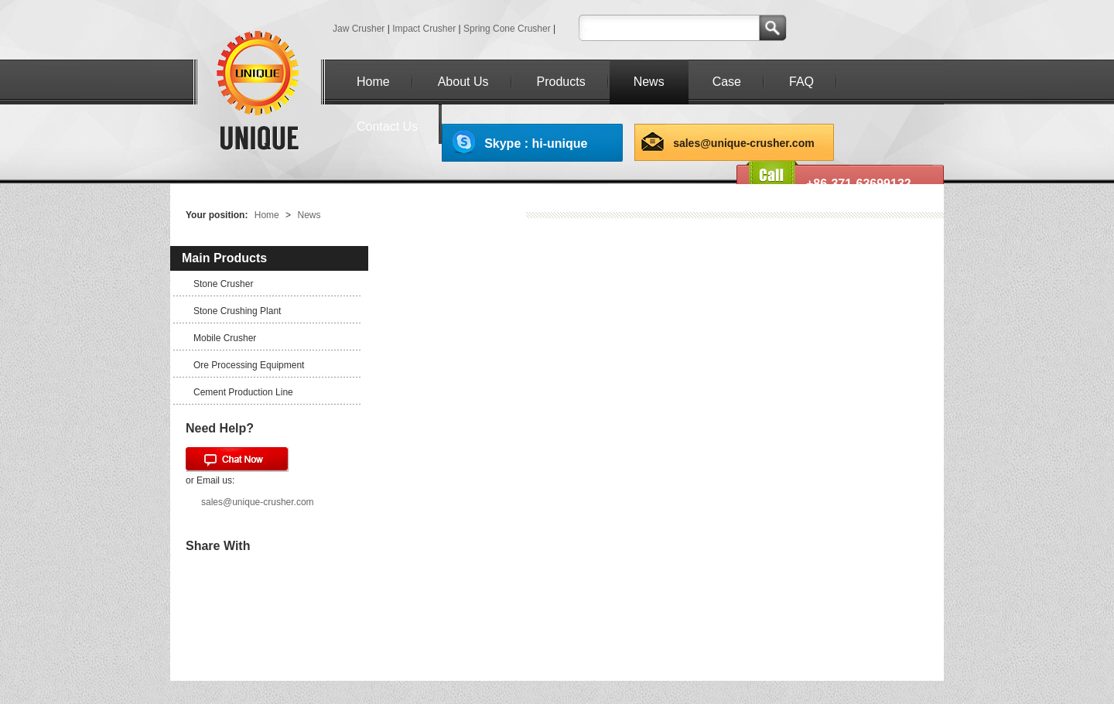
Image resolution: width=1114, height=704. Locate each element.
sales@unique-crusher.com (744, 143)
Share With (218, 545)
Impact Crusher (424, 28)
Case (726, 81)
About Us (463, 81)
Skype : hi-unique (535, 143)
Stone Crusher (223, 284)
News (649, 81)
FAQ (801, 81)
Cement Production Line (243, 392)
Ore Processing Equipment (248, 365)
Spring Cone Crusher (507, 28)
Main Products (224, 258)
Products (561, 81)
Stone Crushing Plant (237, 311)
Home (373, 81)
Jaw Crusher (358, 28)
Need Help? (220, 428)
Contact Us (387, 126)
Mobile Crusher (224, 338)
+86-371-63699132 (858, 183)
